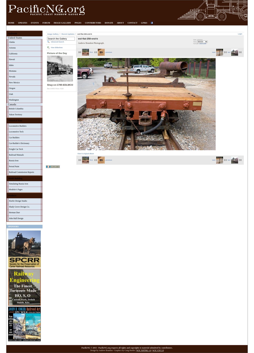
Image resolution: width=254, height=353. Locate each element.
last (233, 52)
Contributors (93, 23)
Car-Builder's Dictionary (19, 143)
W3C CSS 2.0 (158, 350)
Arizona (12, 48)
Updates (22, 23)
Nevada (12, 76)
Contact (132, 23)
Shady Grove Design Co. (19, 207)
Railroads (12, 33)
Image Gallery (62, 23)
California (13, 53)
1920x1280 (202, 43)
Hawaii (12, 59)
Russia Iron (13, 160)
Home (11, 23)
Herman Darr (14, 212)
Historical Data (15, 120)
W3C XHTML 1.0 (143, 350)
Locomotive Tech (16, 131)
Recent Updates (68, 34)
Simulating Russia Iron (18, 184)
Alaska (12, 42)
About (120, 23)
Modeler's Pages (15, 189)
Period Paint (14, 166)
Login (240, 34)
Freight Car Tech (16, 149)
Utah (11, 94)
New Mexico (14, 82)
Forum (46, 23)
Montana (12, 71)
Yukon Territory (15, 114)
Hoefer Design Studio (18, 201)
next (217, 52)
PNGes (78, 23)
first (87, 52)
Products (12, 195)
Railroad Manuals (16, 155)
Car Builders (14, 137)
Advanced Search (57, 42)
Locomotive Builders (18, 126)
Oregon (12, 88)
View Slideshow (57, 47)
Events (35, 23)
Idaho (11, 65)
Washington (14, 100)
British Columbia (16, 108)
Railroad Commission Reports (21, 172)
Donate (109, 23)
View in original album (85, 154)
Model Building (15, 178)
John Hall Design (16, 218)
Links (144, 23)
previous (105, 52)
